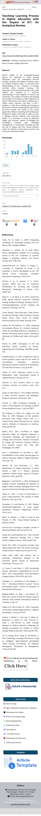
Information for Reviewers (14, 738)
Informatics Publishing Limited (20, 804)
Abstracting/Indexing (12, 721)
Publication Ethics (11, 725)
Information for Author (13, 712)
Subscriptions (9, 729)
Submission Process (12, 742)
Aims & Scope (10, 703)
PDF (6, 165)
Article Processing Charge (14, 716)
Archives (34, 7)
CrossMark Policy (11, 734)
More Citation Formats (11, 196)
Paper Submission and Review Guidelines (20, 708)
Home (4, 7)
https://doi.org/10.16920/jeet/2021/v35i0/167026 (20, 56)
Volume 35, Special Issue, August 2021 (13, 9)
